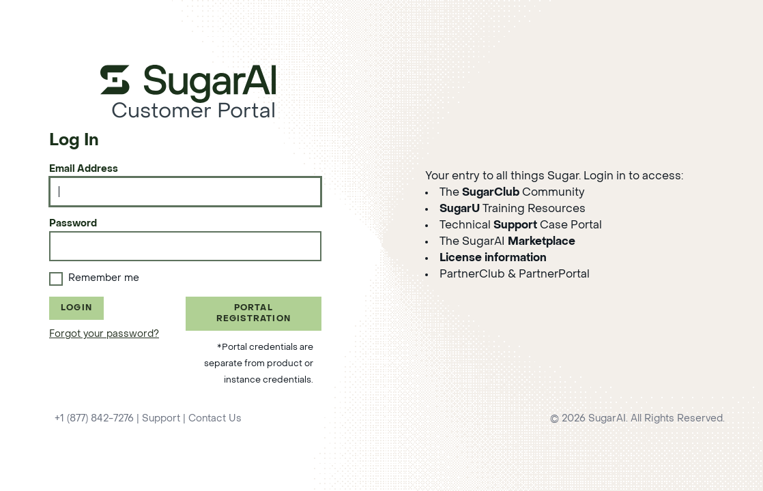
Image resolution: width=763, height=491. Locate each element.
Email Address (83, 169)
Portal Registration (253, 313)
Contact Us (215, 419)
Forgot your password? (104, 334)
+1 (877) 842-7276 (94, 419)
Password (73, 224)
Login (76, 308)
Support (161, 419)
